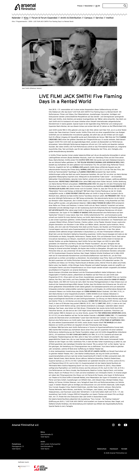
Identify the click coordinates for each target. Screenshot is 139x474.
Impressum (114, 449)
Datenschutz (101, 449)
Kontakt (124, 449)
